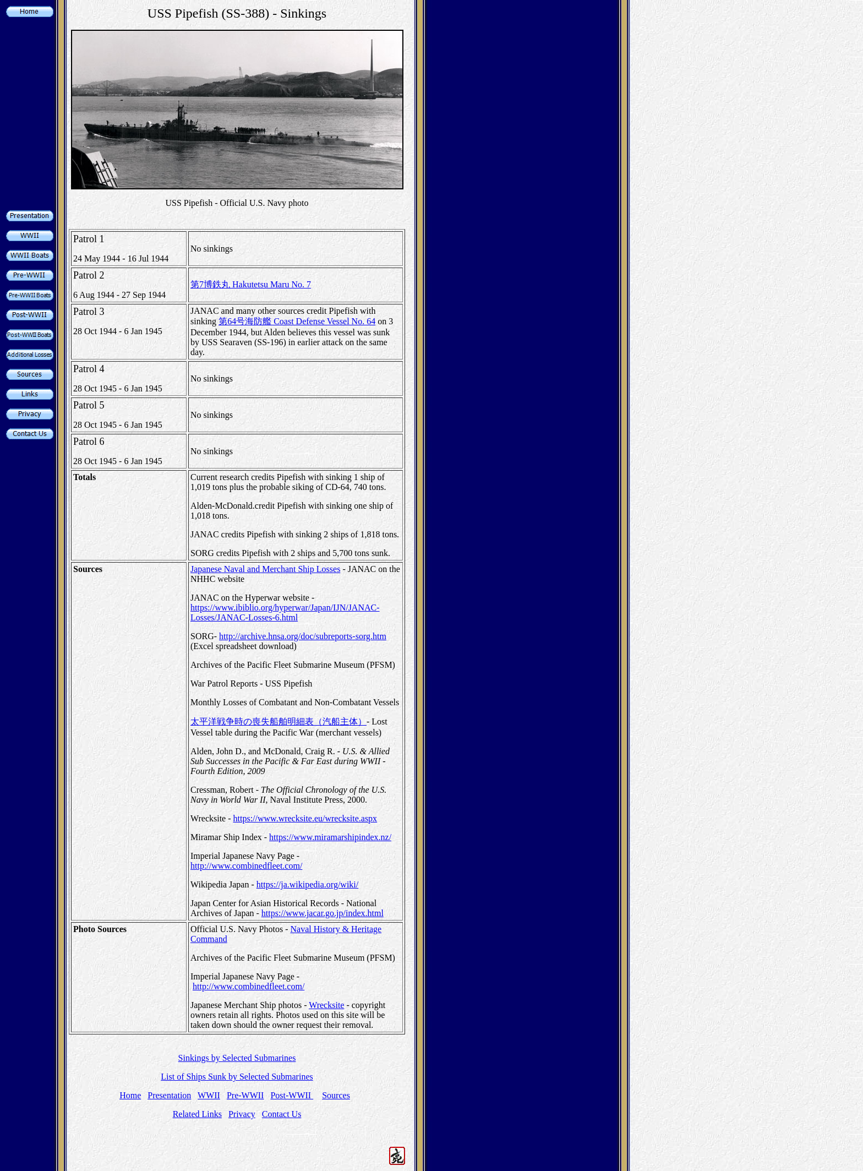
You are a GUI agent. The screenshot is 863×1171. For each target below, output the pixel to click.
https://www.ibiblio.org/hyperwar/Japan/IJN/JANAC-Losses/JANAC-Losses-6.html (285, 612)
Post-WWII (291, 1095)
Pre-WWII (245, 1095)
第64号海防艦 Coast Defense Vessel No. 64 (297, 321)
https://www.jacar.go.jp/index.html (322, 913)
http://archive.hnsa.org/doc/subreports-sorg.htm (302, 636)
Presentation (169, 1095)
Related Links (197, 1114)
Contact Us (282, 1114)
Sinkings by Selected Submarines (237, 1058)
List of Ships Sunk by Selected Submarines (237, 1076)
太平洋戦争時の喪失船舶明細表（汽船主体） (278, 721)
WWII (209, 1095)
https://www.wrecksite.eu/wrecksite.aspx (305, 818)
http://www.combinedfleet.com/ (246, 865)
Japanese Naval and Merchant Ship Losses (265, 569)
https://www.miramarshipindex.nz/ (330, 837)
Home (130, 1095)
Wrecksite (326, 1005)
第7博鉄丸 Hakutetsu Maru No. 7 (250, 284)
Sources (336, 1095)
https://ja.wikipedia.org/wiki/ (307, 884)
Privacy (241, 1114)
